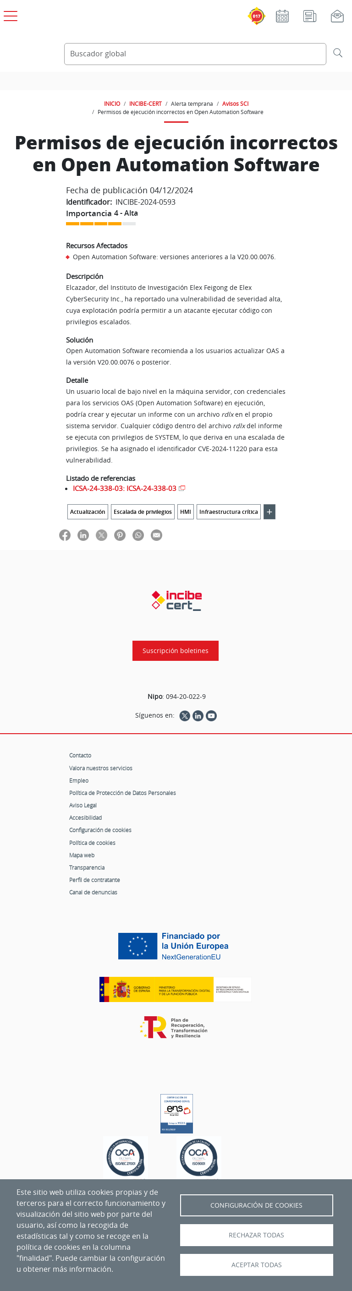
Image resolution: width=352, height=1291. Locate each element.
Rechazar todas (256, 1235)
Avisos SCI (235, 103)
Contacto (80, 755)
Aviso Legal (83, 805)
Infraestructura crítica (228, 512)
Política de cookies (92, 842)
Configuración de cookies (100, 829)
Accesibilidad (85, 817)
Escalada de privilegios (143, 512)
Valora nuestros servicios (100, 768)
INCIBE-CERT (145, 103)
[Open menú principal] (9, 14)
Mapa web (81, 855)
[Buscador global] (195, 54)
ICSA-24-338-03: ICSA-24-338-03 (124, 488)
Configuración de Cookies (256, 1205)
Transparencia (86, 867)
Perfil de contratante (94, 879)
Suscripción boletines (176, 651)
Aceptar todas (256, 1265)
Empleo (78, 780)
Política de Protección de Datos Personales (122, 792)
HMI (185, 512)
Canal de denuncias (93, 892)
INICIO (112, 103)
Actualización (87, 512)
